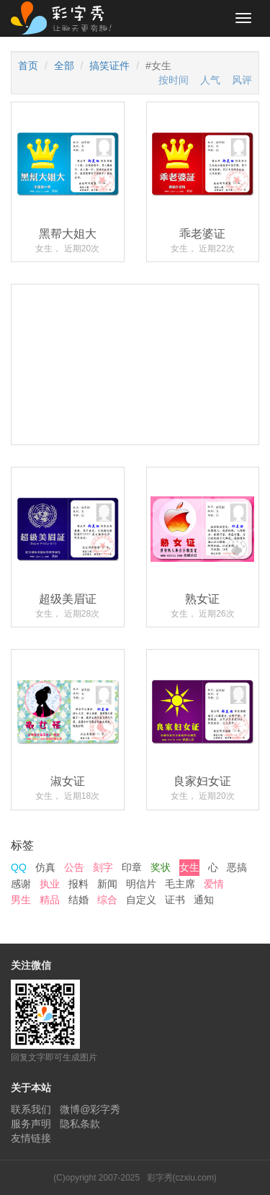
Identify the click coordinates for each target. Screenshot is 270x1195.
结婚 (78, 899)
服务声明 (31, 1123)
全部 (64, 65)
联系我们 (31, 1109)
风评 (242, 80)
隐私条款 (80, 1123)
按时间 (173, 80)
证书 (175, 899)
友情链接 (31, 1138)
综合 (107, 899)
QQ (19, 867)
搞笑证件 (109, 65)
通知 (204, 899)
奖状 (160, 867)
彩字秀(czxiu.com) (182, 1178)
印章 (132, 867)
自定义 (141, 899)
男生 (21, 899)
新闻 (107, 884)
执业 (50, 884)
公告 (74, 867)
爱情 (214, 884)
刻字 (103, 867)
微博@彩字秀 (90, 1109)
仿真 (45, 867)
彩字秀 (66, 18)
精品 (50, 899)
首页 (28, 65)
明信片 (141, 884)
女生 (189, 867)
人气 (210, 80)
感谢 (21, 884)
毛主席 (180, 884)
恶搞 (237, 867)
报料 (78, 884)
